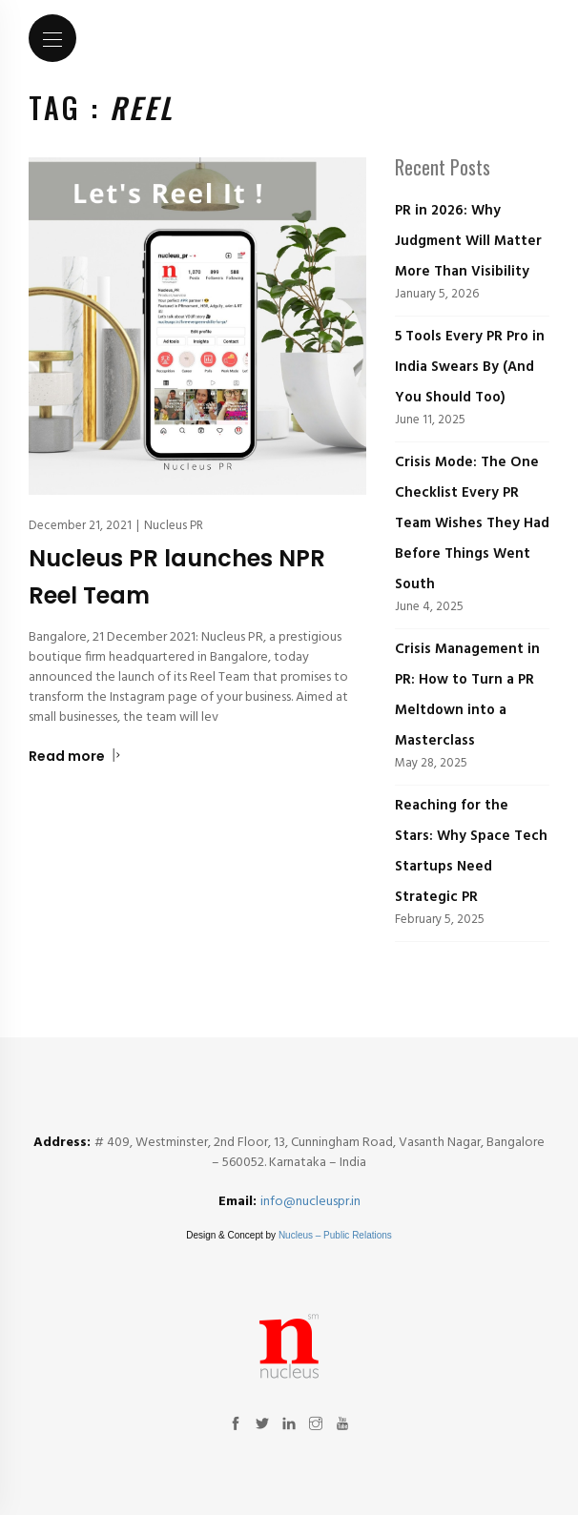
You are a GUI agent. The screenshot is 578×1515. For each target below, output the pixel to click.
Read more (75, 756)
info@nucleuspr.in (310, 1202)
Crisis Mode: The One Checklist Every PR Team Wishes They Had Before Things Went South (472, 523)
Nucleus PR (173, 526)
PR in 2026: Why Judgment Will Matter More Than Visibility (468, 241)
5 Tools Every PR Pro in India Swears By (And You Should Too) (470, 367)
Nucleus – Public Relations (335, 1235)
